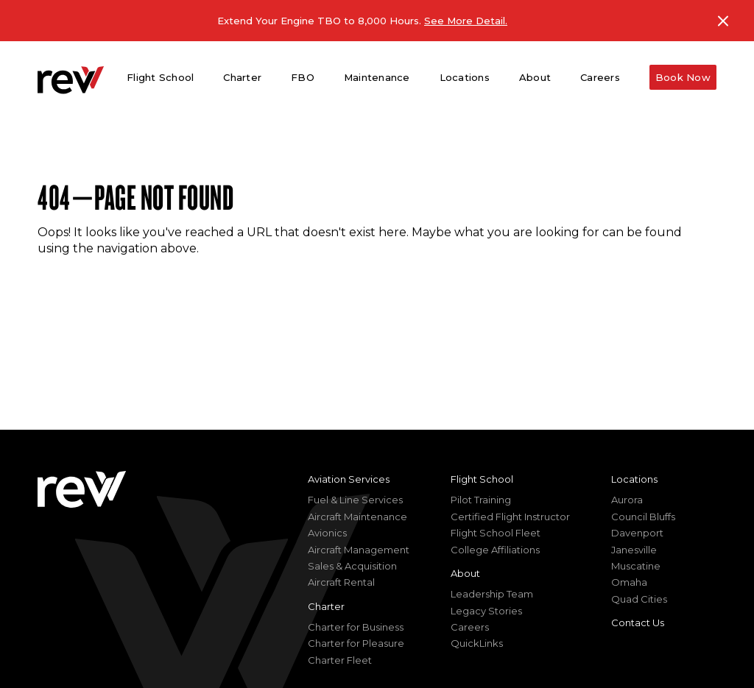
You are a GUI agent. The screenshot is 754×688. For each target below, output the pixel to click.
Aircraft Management (358, 550)
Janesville (634, 550)
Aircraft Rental (341, 582)
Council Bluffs (643, 516)
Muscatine (635, 566)
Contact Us (637, 622)
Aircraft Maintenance (357, 516)
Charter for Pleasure (356, 643)
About (465, 573)
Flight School (482, 479)
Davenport (637, 533)
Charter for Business (356, 627)
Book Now (683, 77)
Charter (326, 606)
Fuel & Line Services (355, 499)
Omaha (629, 582)
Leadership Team (492, 594)
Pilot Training (481, 499)
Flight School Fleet (495, 533)
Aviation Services (349, 479)
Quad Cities (639, 599)
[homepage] (71, 79)
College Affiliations (495, 550)
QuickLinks (477, 643)
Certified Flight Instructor (510, 516)
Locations (634, 479)
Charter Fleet (340, 660)
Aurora (627, 499)
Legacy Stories (486, 611)
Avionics (327, 533)
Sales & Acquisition (352, 566)
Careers (600, 77)
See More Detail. (465, 20)
